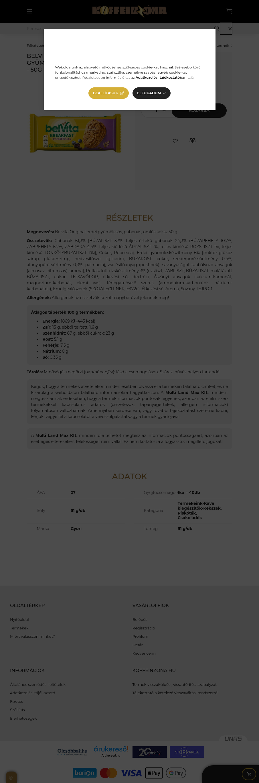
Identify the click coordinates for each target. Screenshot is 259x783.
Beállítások (105, 93)
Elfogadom (149, 93)
